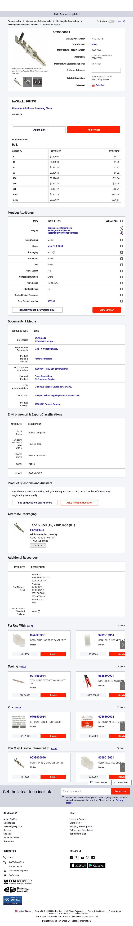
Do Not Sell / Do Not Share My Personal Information (66, 921)
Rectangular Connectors (67, 21)
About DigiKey (10, 819)
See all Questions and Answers (35, 502)
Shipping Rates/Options (81, 826)
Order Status (76, 823)
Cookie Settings (81, 913)
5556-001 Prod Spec (44, 341)
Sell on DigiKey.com (12, 826)
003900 (51, 301)
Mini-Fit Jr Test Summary (46, 349)
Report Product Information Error (37, 310)
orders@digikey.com (15, 871)
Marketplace (9, 823)
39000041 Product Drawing (47, 404)
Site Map (7, 834)
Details (53, 654)
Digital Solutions (11, 837)
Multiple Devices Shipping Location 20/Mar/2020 (57, 395)
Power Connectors (43, 359)
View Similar (107, 310)
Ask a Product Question (79, 502)
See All (30, 626)
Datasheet (98, 85)
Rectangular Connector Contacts (23, 24)
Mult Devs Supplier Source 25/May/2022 (53, 387)
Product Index (14, 21)
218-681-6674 (12, 866)
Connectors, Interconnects (38, 21)
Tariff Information (78, 834)
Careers (7, 830)
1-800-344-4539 (13, 862)
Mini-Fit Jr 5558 (55, 246)
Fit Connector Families (45, 379)
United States (23, 911)
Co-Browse (11, 875)
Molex (94, 44)
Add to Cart (94, 129)
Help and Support (78, 819)
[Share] (121, 21)
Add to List (39, 129)
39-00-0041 (40, 338)
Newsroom (8, 841)
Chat (8, 858)
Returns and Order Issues (81, 830)
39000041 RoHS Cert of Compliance (51, 369)
